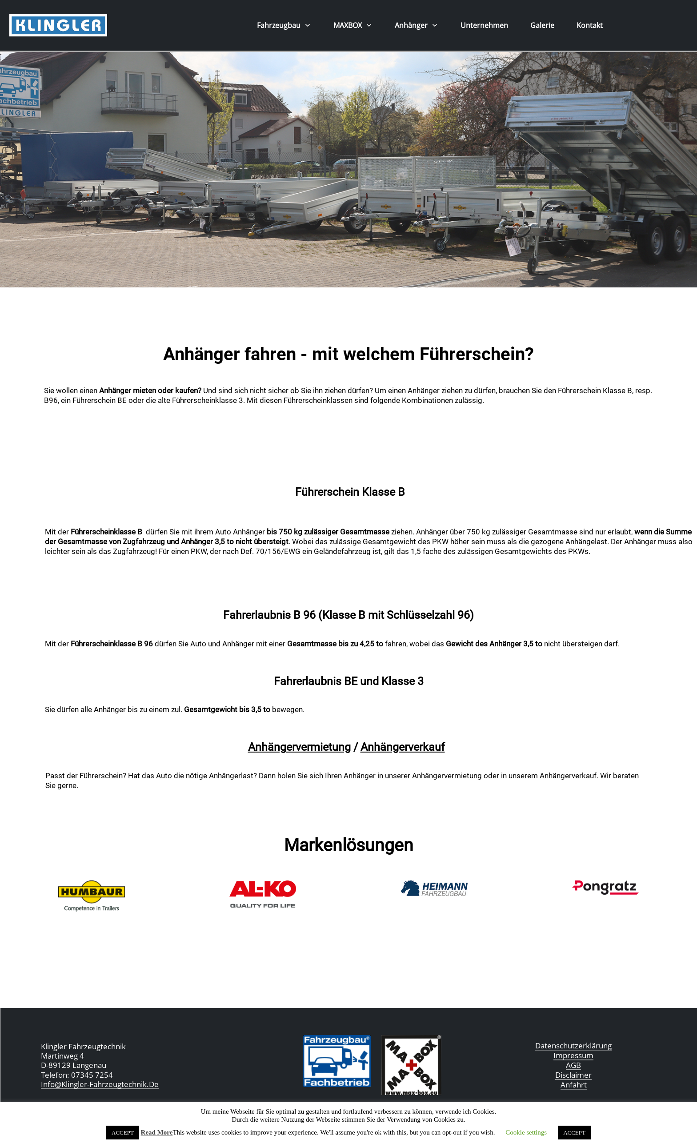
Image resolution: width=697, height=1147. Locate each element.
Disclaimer (573, 1075)
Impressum (573, 1055)
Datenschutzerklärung (573, 1045)
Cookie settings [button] (526, 1132)
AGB (573, 1065)
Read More (157, 1132)
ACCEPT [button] (123, 1132)
